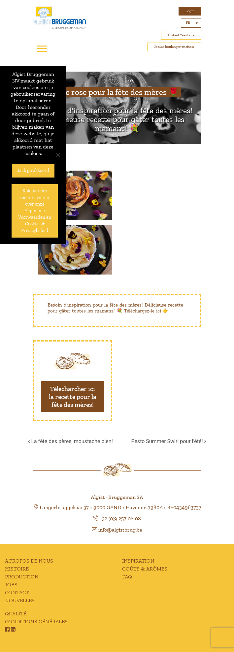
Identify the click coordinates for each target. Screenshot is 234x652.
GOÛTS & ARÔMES (144, 569)
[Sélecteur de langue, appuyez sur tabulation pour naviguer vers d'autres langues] (191, 23)
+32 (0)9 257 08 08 (120, 518)
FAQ (127, 576)
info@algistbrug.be (120, 530)
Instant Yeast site (181, 35)
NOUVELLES (20, 600)
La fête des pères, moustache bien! (70, 441)
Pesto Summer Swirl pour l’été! (168, 441)
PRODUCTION (22, 576)
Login (189, 11)
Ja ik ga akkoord (33, 170)
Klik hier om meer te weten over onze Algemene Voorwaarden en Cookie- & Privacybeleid (34, 210)
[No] (57, 155)
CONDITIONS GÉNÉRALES (36, 621)
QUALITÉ (15, 613)
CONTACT (17, 592)
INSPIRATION (138, 561)
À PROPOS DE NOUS (29, 561)
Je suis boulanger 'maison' (174, 47)
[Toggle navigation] (42, 48)
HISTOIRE (17, 569)
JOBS (11, 584)
